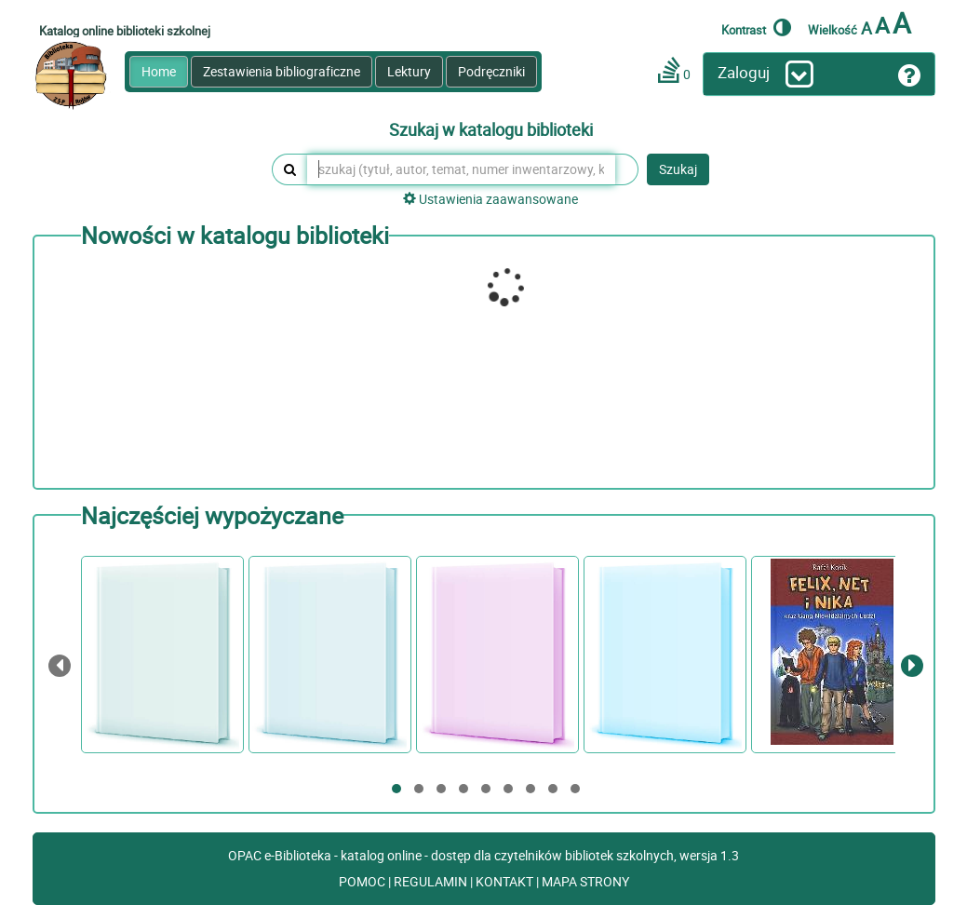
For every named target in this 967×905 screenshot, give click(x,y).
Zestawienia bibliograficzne (281, 71)
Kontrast (756, 27)
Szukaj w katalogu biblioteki (491, 130)
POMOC (363, 881)
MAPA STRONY (585, 881)
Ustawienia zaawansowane (490, 199)
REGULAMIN (432, 881)
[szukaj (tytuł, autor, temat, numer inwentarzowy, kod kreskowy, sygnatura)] (461, 169)
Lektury (409, 71)
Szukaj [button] (678, 169)
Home (158, 71)
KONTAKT (506, 881)
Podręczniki (491, 71)
